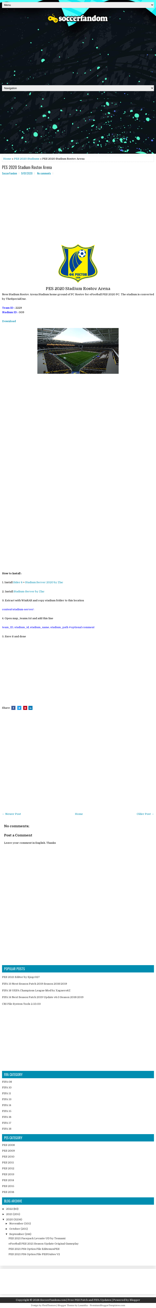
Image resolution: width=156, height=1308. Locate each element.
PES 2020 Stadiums (26, 158)
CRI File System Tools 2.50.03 (21, 1003)
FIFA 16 (6, 1116)
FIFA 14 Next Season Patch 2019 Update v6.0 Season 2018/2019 (42, 997)
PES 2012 (8, 1168)
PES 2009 (8, 1150)
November (16, 1223)
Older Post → (145, 813)
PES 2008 (8, 1145)
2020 (10, 1219)
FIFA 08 (7, 1081)
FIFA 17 (6, 1122)
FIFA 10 (7, 1087)
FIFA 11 (6, 1093)
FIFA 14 (6, 1105)
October (15, 1228)
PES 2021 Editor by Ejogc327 (21, 977)
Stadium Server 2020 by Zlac (44, 582)
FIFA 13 (6, 1099)
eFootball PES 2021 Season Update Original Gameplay (44, 1243)
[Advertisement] (78, 52)
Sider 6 (18, 582)
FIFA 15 (6, 1111)
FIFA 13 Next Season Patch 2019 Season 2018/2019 (34, 983)
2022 (9, 1208)
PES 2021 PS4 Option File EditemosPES (34, 1248)
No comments (44, 173)
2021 (9, 1214)
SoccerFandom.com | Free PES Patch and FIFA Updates (75, 1299)
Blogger (135, 1299)
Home (7, 158)
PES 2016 (8, 1192)
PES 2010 (8, 1156)
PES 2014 (8, 1180)
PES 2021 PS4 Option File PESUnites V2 (34, 1254)
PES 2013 (8, 1174)
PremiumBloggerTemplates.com (107, 1305)
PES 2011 (8, 1162)
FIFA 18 (6, 1128)
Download (9, 321)
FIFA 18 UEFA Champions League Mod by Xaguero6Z (36, 990)
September (17, 1234)
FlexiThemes (49, 1305)
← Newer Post (11, 813)
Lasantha (83, 1305)
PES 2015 (8, 1186)
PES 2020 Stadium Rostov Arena (27, 167)
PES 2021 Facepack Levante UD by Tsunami (37, 1238)
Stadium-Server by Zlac (29, 591)
